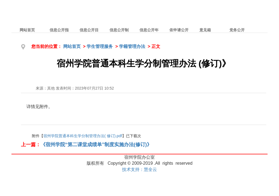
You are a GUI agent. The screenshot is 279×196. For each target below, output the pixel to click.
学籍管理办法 (132, 46)
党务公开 (237, 30)
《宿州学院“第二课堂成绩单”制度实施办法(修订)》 (96, 144)
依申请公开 (179, 30)
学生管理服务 (100, 46)
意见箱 (205, 30)
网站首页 (27, 30)
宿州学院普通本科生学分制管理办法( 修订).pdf (82, 136)
